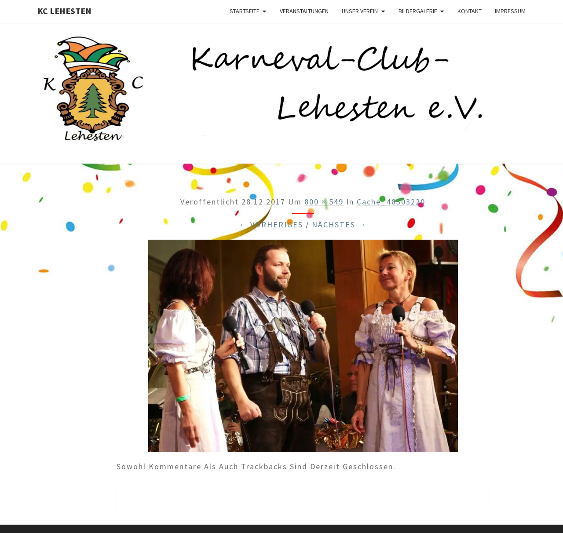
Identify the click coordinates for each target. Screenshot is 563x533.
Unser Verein (360, 11)
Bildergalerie (417, 11)
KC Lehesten (64, 10)
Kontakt (469, 11)
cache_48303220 (391, 202)
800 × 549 (324, 202)
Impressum (510, 11)
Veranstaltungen (304, 11)
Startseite (245, 11)
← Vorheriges (271, 224)
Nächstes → (339, 224)
